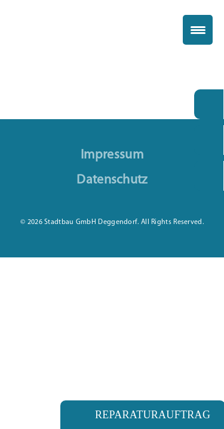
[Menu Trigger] (198, 30)
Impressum (112, 155)
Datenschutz (111, 180)
